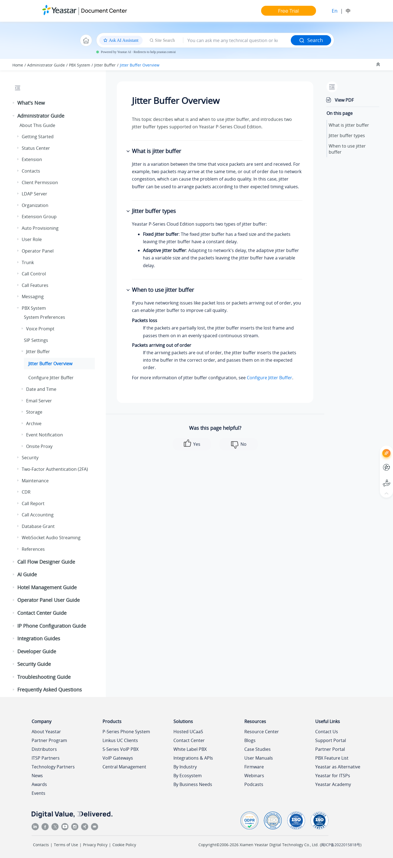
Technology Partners (53, 767)
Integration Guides (38, 638)
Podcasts (253, 784)
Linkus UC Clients (120, 740)
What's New (31, 102)
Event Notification (44, 435)
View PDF (344, 100)
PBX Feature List (331, 758)
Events (38, 793)
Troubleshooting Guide (44, 677)
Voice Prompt (40, 329)
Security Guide (34, 664)
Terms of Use (66, 844)
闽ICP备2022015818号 (340, 844)
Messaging (33, 297)
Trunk (28, 262)
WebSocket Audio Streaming (51, 538)
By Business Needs (192, 784)
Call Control (34, 274)
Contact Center (189, 740)
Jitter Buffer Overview (139, 65)
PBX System (79, 65)
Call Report (33, 503)
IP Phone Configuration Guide (51, 625)
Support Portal (330, 740)
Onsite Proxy (39, 446)
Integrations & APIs (193, 758)
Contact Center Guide (42, 613)
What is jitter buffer (349, 125)
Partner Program (49, 740)
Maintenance (35, 481)
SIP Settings (36, 340)
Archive (33, 423)
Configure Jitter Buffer (51, 378)
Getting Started (38, 137)
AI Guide (27, 574)
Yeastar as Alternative (337, 767)
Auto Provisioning (40, 228)
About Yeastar (46, 732)
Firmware (254, 767)
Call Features (35, 285)
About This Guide (37, 125)
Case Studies (257, 749)
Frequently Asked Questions (49, 689)
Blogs (250, 740)
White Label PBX (190, 749)
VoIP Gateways (118, 758)
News (37, 776)
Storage (34, 412)
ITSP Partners (46, 758)
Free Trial (288, 10)
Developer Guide (36, 651)
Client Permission (40, 182)
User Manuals (258, 758)
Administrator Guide (46, 65)
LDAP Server (34, 194)
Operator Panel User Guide (48, 600)
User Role (32, 239)
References (33, 549)
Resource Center (261, 732)
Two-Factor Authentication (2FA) (55, 469)
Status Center (36, 148)
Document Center (104, 10)
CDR (26, 492)
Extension (32, 159)
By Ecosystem (187, 776)
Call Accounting (38, 515)
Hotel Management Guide (47, 587)
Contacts (31, 171)
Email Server (39, 401)
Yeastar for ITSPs (332, 776)
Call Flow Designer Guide (46, 561)
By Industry (185, 767)
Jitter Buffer (105, 65)
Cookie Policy (124, 844)
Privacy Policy (95, 844)
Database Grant (38, 526)
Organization (35, 205)
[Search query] (237, 40)
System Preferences (44, 317)
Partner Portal (330, 749)
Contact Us (326, 732)
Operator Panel (38, 251)
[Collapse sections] (379, 64)
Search (311, 40)
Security (30, 458)
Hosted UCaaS (188, 732)
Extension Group (39, 217)
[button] (14, 103)
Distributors (44, 749)
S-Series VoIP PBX (121, 749)
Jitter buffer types (347, 135)
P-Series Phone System (126, 732)
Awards (39, 784)
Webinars (254, 776)
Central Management (124, 767)
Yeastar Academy (333, 784)
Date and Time (41, 389)
